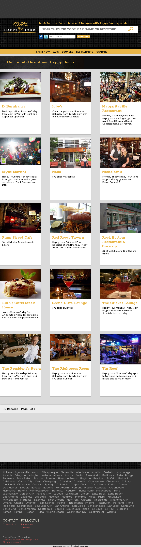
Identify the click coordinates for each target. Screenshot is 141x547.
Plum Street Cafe (17, 237)
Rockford (9, 505)
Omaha (7, 502)
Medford (66, 496)
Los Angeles (10, 496)
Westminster (96, 511)
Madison (54, 496)
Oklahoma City (119, 499)
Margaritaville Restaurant (114, 108)
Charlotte (80, 481)
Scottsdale (45, 508)
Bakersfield (93, 475)
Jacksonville (10, 493)
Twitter (46, 37)
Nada (56, 172)
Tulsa (40, 511)
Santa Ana (127, 505)
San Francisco (96, 505)
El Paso (36, 487)
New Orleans (56, 499)
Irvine (117, 490)
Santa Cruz (9, 508)
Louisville (26, 496)
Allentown (82, 472)
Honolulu (57, 490)
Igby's (57, 106)
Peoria (61, 502)
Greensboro (116, 487)
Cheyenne (112, 481)
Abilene (7, 472)
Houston (71, 490)
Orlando (31, 502)
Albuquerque (50, 472)
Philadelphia (75, 502)
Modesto (26, 499)
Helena (22, 490)
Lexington (71, 493)
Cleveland (23, 484)
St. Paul (109, 508)
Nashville (39, 499)
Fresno (88, 487)
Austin (79, 475)
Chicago (127, 481)
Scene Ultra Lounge (69, 303)
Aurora (69, 475)
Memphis (80, 496)
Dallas (112, 484)
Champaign (50, 481)
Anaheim (109, 472)
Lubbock (40, 496)
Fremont (76, 487)
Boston (38, 478)
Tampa (7, 511)
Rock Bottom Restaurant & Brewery (113, 242)
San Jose (113, 505)
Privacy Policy (9, 537)
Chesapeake (96, 481)
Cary (38, 481)
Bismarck (8, 478)
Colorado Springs (43, 484)
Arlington (20, 475)
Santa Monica (27, 508)
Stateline (122, 508)
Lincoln (85, 493)
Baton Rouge (125, 475)
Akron (35, 472)
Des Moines (10, 487)
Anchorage (124, 472)
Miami (101, 496)
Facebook (41, 37)
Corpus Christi (79, 484)
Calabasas (9, 481)
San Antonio (62, 505)
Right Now (43, 51)
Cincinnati (9, 484)
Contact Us (10, 524)
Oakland (86, 499)
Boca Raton (24, 478)
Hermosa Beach (39, 490)
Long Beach (115, 493)
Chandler (65, 481)
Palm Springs (46, 502)
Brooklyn (98, 478)
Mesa (92, 496)
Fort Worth (62, 487)
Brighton (85, 478)
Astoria (46, 475)
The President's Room (21, 368)
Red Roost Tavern (68, 237)
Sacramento (24, 505)
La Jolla (58, 493)
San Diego (78, 505)
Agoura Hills (22, 472)
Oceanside (100, 499)
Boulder (51, 478)
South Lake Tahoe (78, 508)
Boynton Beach (67, 478)
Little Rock (98, 493)
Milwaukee (114, 496)
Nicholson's (112, 172)
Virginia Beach (55, 511)
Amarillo (96, 472)
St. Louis (97, 508)
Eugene (48, 487)
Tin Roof (109, 368)
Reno (129, 502)
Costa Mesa (98, 484)
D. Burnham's (13, 106)
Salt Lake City (43, 505)
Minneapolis (10, 499)
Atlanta (57, 475)
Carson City (25, 481)
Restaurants (84, 51)
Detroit (24, 487)
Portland (118, 502)
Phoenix (90, 502)
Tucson (29, 511)
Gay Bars (101, 51)
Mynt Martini (14, 172)
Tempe (18, 511)
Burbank (123, 478)
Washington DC (76, 511)
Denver (123, 484)
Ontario (18, 502)
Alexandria (66, 472)
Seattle (59, 508)
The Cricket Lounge (119, 303)
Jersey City (27, 493)
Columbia (62, 484)
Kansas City (43, 493)
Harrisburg (9, 490)
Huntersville (86, 490)
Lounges (67, 51)
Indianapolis (103, 490)
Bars (56, 51)
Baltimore (108, 475)
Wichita (111, 511)
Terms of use (24, 537)
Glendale (100, 487)
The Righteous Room (70, 368)
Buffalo (111, 478)
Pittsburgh (104, 502)
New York (73, 499)
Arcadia (7, 475)
